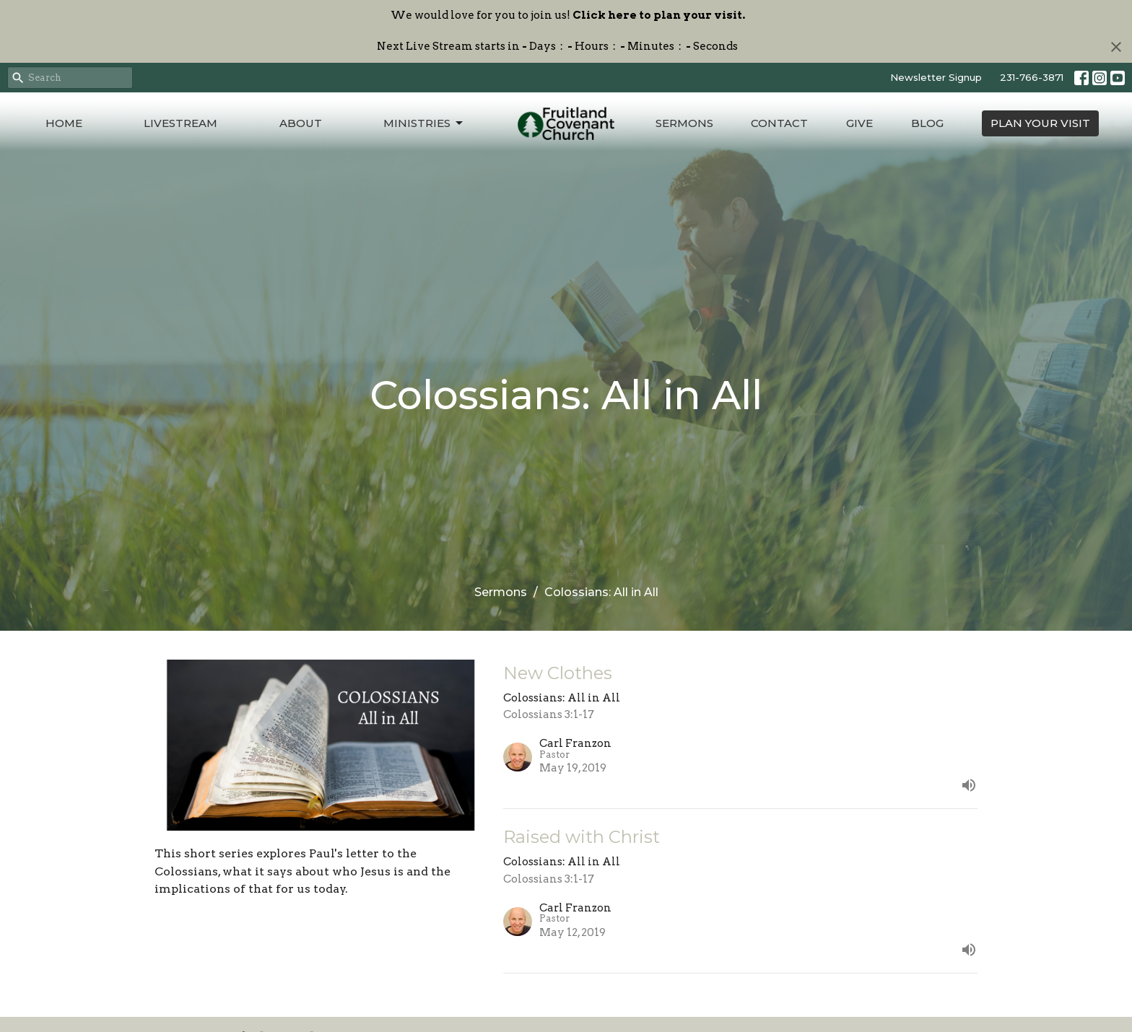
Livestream (180, 123)
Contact (779, 123)
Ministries (424, 123)
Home (63, 123)
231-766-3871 (1031, 77)
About (300, 123)
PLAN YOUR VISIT (1040, 123)
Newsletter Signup (936, 77)
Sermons (684, 123)
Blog (927, 123)
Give (859, 123)
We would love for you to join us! (568, 15)
